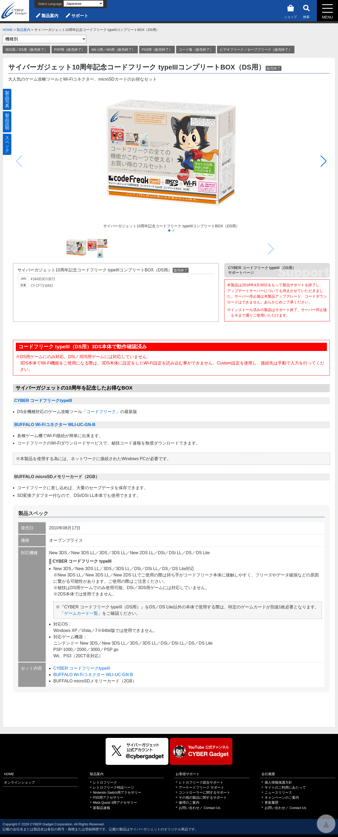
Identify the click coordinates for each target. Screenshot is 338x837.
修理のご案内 (189, 802)
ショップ (290, 11)
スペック (7, 144)
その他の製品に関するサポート (203, 797)
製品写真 (7, 99)
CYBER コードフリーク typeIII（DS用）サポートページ (262, 270)
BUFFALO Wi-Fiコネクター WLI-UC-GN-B (54, 424)
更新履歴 (271, 802)
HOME (8, 30)
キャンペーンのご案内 (282, 797)
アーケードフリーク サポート (201, 787)
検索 (306, 11)
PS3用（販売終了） (157, 50)
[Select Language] (83, 4)
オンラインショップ (19, 782)
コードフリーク (101, 411)
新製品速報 (101, 808)
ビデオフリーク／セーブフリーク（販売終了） (256, 50)
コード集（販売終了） (196, 50)
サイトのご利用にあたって (285, 787)
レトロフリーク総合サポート (201, 782)
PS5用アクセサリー (108, 797)
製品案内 (49, 15)
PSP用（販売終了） (69, 50)
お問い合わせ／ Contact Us (199, 808)
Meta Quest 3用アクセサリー (115, 802)
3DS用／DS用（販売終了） (26, 50)
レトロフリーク (105, 782)
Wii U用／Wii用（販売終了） (113, 50)
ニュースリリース (278, 792)
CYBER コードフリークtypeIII (43, 400)
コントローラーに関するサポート (204, 792)
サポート (79, 15)
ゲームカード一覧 (81, 613)
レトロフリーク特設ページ (113, 787)
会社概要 (268, 774)
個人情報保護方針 (278, 782)
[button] (323, 161)
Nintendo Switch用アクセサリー (117, 792)
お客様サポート (188, 774)
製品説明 (7, 121)
